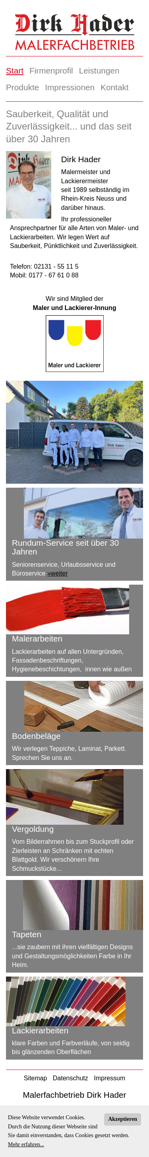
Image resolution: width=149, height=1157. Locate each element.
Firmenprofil (51, 70)
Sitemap (35, 1078)
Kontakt (115, 87)
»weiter (57, 573)
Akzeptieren (122, 1119)
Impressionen (70, 87)
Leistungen (99, 70)
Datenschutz (70, 1078)
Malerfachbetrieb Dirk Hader (74, 1094)
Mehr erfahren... (26, 1144)
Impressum (109, 1078)
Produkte (22, 87)
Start (14, 70)
